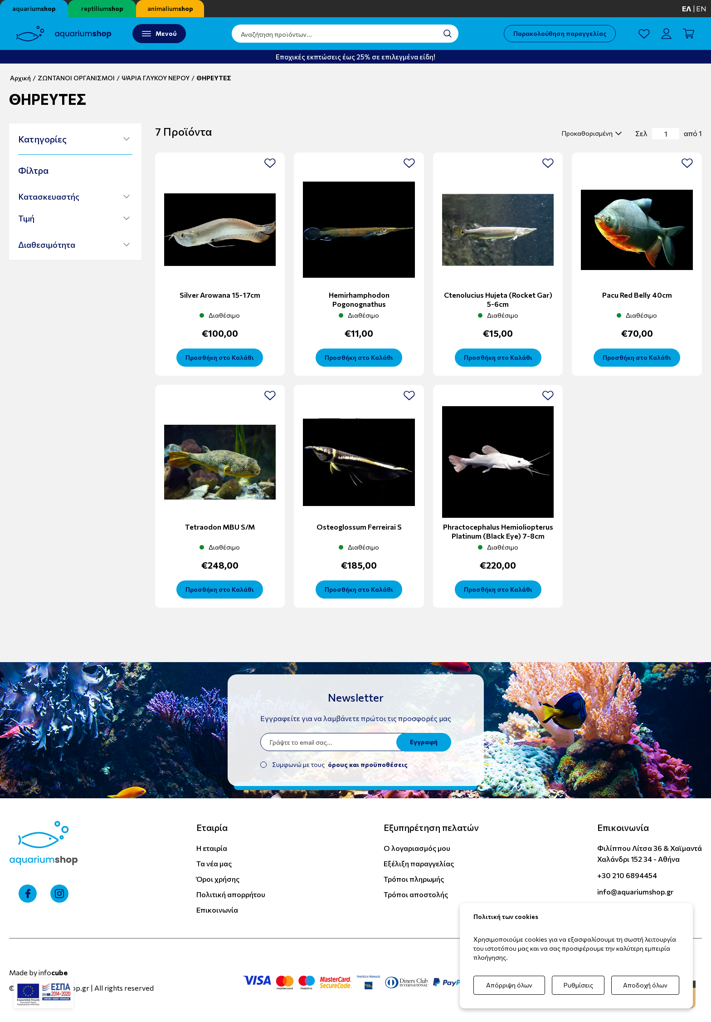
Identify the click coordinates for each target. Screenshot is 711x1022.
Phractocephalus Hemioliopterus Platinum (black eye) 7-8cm (498, 531)
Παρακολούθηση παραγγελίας (559, 33)
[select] (591, 133)
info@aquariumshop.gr (635, 891)
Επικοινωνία (217, 909)
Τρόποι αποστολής (416, 894)
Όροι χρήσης (217, 879)
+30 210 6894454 (627, 875)
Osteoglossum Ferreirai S (359, 526)
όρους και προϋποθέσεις (368, 764)
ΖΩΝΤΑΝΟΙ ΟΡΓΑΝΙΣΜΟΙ (76, 78)
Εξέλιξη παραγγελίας (419, 863)
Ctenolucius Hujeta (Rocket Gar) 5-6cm (498, 299)
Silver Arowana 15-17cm (220, 294)
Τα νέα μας (214, 863)
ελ (687, 8)
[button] (74, 139)
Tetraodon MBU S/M (220, 526)
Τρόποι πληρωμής (414, 879)
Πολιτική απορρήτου (230, 894)
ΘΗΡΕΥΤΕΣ (213, 78)
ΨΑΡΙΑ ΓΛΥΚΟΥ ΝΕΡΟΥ (156, 78)
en (701, 8)
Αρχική (20, 78)
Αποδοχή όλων (645, 985)
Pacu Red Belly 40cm (637, 294)
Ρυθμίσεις (578, 985)
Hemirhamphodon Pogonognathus (359, 299)
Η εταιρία (211, 848)
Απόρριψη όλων (509, 985)
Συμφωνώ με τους (340, 764)
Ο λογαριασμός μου (417, 848)
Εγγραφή (424, 742)
